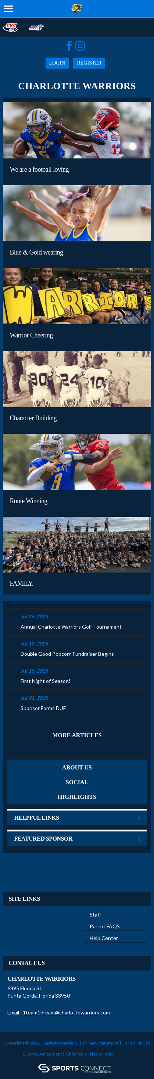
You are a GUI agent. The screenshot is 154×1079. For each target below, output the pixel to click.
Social (77, 782)
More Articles (76, 735)
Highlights (77, 797)
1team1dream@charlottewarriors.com (66, 1012)
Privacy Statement (101, 1043)
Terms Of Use (136, 1043)
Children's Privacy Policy (90, 1054)
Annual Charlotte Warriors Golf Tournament (71, 626)
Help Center (104, 938)
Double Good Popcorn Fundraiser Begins (67, 654)
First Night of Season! (46, 681)
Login (57, 63)
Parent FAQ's (105, 926)
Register (89, 63)
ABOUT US (77, 767)
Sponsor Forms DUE (43, 708)
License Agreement (42, 1054)
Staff (95, 914)
